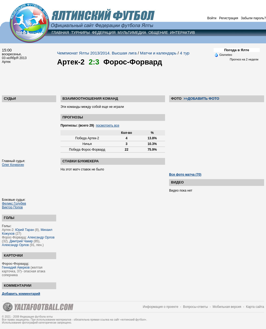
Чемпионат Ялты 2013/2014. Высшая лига (97, 53)
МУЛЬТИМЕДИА (132, 32)
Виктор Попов (12, 207)
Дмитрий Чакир (21, 241)
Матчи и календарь (158, 53)
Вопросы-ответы (195, 307)
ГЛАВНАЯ (60, 32)
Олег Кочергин (13, 165)
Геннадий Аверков (16, 267)
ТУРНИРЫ (80, 32)
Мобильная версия (227, 307)
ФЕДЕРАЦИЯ (103, 32)
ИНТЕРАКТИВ (182, 32)
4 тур (184, 53)
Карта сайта (255, 307)
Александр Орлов (41, 237)
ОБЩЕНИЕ (158, 32)
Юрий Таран (24, 230)
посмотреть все (107, 125)
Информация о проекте (160, 307)
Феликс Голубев (14, 203)
